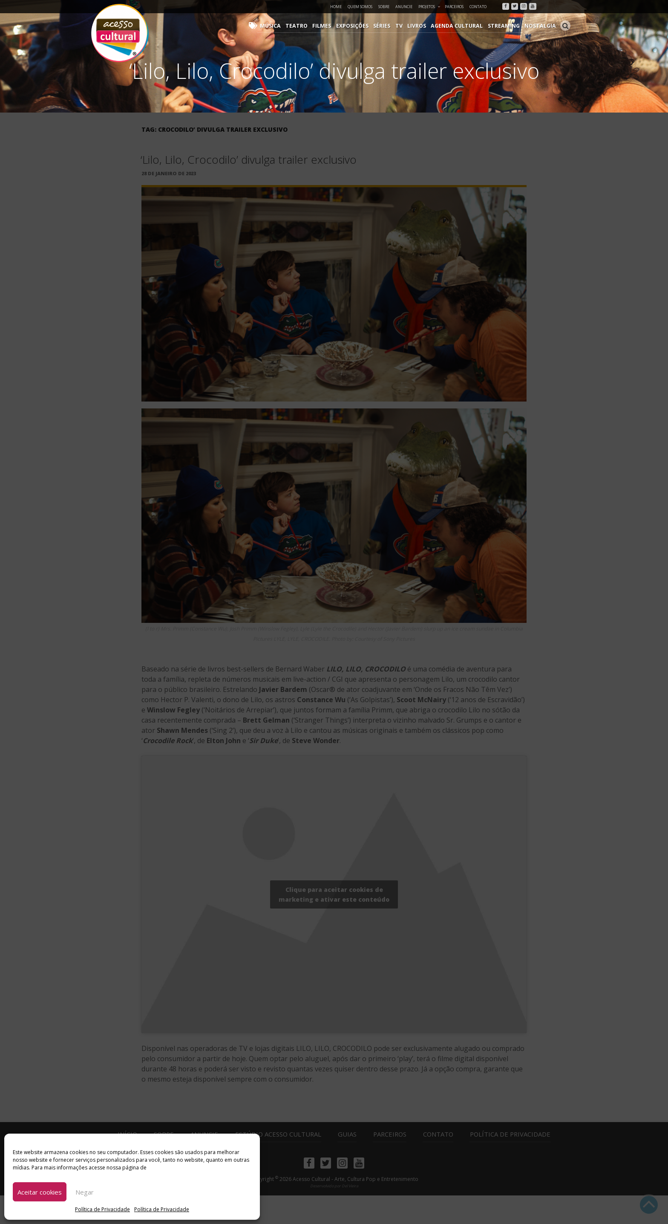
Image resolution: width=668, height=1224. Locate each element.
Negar (84, 1192)
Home (336, 6)
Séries (389, 25)
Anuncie (403, 6)
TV (406, 25)
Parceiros (454, 6)
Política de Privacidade (102, 1209)
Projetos (429, 6)
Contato (478, 6)
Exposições (361, 25)
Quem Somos (360, 6)
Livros (423, 25)
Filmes (331, 25)
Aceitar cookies (39, 1192)
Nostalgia (541, 25)
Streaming (506, 25)
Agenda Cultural (462, 25)
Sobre (383, 6)
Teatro (307, 25)
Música (283, 25)
